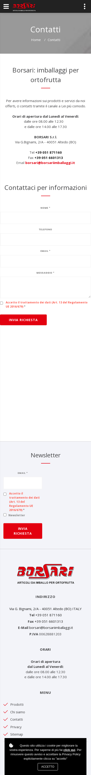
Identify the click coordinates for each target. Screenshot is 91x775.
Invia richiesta (23, 320)
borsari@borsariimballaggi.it (50, 162)
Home (36, 39)
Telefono (45, 229)
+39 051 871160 (48, 615)
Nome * (45, 207)
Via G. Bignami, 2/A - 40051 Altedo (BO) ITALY (45, 608)
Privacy (16, 727)
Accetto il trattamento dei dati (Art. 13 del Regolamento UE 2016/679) (24, 502)
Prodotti (16, 704)
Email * (45, 251)
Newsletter (16, 515)
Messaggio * (45, 272)
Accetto (47, 766)
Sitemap (16, 734)
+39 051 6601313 (49, 621)
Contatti (16, 719)
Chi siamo (17, 712)
